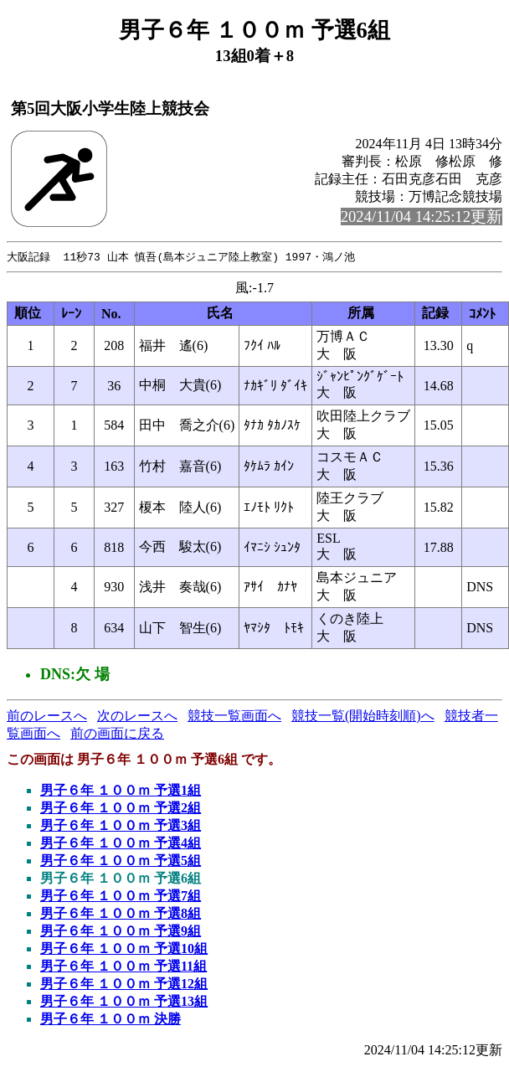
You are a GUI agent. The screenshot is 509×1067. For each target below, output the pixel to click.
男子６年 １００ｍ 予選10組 (124, 949)
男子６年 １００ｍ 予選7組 (120, 896)
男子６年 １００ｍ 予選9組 (120, 932)
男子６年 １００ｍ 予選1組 (120, 791)
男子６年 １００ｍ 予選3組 (120, 826)
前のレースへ (47, 716)
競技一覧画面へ (234, 716)
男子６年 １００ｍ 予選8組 (120, 914)
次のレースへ (137, 716)
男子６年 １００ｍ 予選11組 (123, 967)
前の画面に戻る (117, 734)
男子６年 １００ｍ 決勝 (110, 1020)
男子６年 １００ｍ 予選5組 (120, 861)
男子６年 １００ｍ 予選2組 (120, 809)
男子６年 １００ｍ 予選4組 (120, 844)
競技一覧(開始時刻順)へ (362, 716)
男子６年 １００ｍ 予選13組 (124, 1002)
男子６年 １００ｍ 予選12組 (124, 984)
